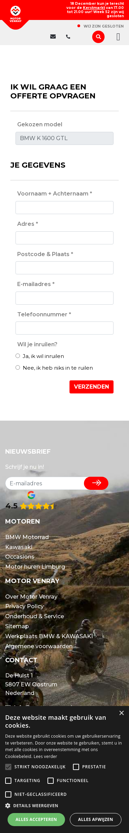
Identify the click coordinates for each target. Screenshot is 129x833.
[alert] (64, 769)
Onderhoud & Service (34, 616)
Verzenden (91, 386)
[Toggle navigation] (116, 36)
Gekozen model (39, 124)
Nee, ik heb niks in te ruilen (54, 368)
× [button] (121, 713)
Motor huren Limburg (35, 566)
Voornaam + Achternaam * (54, 193)
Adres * (27, 224)
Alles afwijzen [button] (95, 819)
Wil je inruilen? (37, 344)
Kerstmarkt (94, 8)
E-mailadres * (36, 284)
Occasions (19, 556)
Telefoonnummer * (44, 314)
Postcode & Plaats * (45, 254)
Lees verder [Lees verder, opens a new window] (45, 756)
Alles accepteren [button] (36, 819)
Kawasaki (18, 547)
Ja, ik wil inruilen (39, 356)
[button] (64, 805)
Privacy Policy (24, 606)
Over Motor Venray (31, 596)
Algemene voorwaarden (39, 646)
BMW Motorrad (27, 537)
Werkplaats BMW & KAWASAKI (49, 636)
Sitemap (17, 626)
